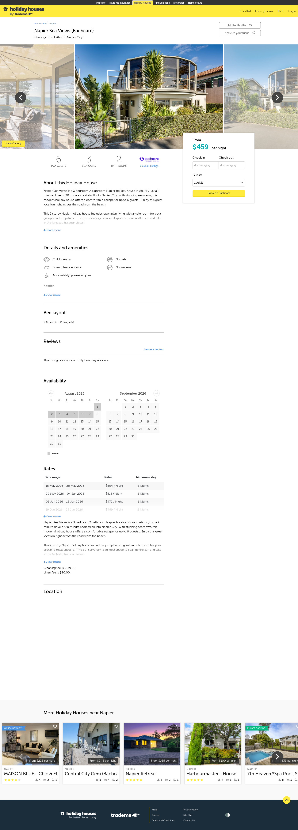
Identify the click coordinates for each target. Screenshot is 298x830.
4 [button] (67, 414)
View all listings (149, 166)
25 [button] (67, 436)
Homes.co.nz (195, 3)
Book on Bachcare (219, 193)
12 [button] (74, 421)
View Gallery (13, 143)
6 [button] (82, 414)
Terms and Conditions (163, 820)
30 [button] (51, 443)
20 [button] (82, 429)
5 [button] (74, 414)
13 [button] (82, 421)
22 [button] (97, 429)
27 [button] (82, 436)
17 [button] (59, 429)
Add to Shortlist (240, 25)
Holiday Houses (142, 3)
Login (292, 11)
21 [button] (89, 429)
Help (154, 809)
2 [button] (52, 414)
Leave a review (154, 349)
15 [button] (97, 421)
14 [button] (89, 421)
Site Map (187, 815)
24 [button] (59, 436)
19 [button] (74, 429)
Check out (226, 157)
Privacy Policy (190, 809)
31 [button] (59, 443)
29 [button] (97, 436)
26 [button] (74, 436)
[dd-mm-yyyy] (206, 165)
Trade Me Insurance (119, 3)
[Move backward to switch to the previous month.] (51, 393)
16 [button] (51, 429)
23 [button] (51, 436)
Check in (199, 157)
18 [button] (67, 429)
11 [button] (67, 421)
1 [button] (97, 406)
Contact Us (189, 820)
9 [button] (52, 421)
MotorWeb (179, 3)
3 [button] (59, 414)
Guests (197, 175)
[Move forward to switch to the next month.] (156, 393)
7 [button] (89, 414)
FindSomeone (162, 3)
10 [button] (59, 421)
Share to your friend (240, 32)
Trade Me (100, 3)
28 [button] (89, 436)
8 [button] (97, 414)
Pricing (155, 815)
